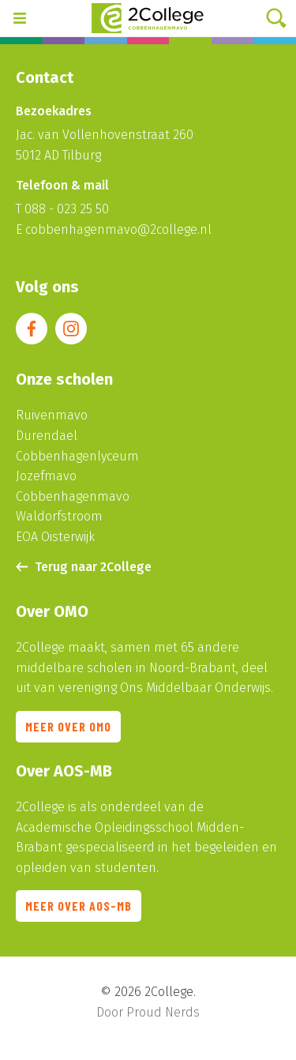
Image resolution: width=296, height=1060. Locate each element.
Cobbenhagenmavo (72, 496)
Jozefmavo (46, 475)
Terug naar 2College (84, 566)
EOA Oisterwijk (55, 536)
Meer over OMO (68, 732)
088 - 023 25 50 (66, 208)
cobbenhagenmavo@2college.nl (118, 229)
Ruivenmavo (52, 415)
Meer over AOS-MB (78, 911)
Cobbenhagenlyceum (77, 456)
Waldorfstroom (59, 516)
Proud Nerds (163, 1012)
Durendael (46, 435)
